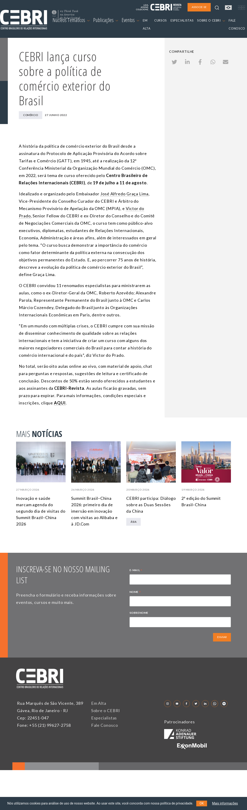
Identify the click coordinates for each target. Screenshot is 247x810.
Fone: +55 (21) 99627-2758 (44, 725)
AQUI (60, 402)
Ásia (133, 521)
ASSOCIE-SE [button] (199, 7)
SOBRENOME (138, 612)
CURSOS (160, 20)
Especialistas (104, 717)
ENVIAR (222, 637)
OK (201, 803)
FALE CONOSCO (237, 24)
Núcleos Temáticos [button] (71, 20)
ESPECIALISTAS (182, 20)
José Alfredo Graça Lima (124, 193)
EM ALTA (147, 24)
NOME (135, 592)
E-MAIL (135, 570)
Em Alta (98, 703)
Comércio (30, 114)
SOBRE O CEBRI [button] (211, 20)
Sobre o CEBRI (105, 710)
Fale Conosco (104, 725)
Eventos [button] (130, 20)
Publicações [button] (105, 20)
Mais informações (225, 803)
